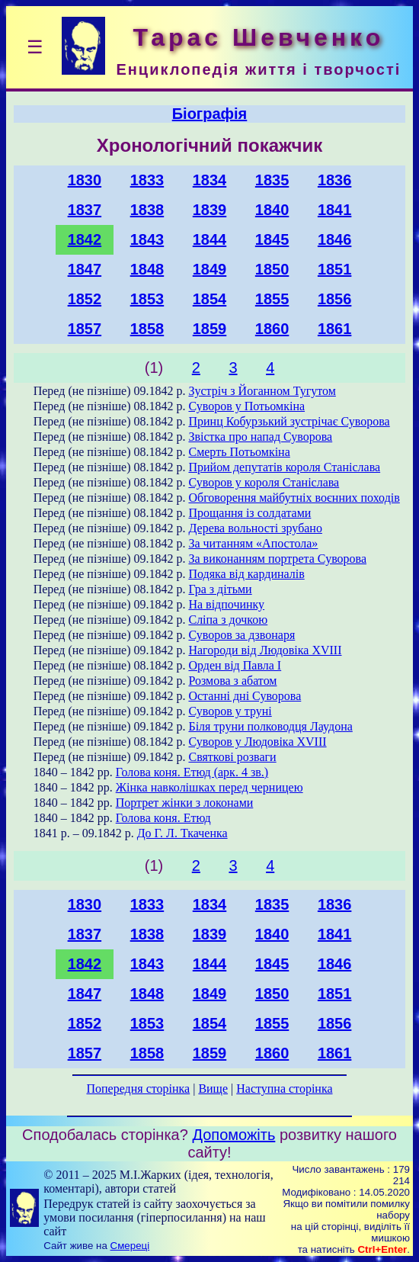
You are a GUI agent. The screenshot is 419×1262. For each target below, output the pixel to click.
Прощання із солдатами (249, 512)
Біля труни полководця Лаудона (270, 726)
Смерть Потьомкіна (238, 451)
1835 (272, 180)
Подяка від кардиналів (246, 573)
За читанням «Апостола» (253, 543)
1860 (272, 328)
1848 (147, 269)
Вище (213, 1088)
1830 (85, 180)
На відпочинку (226, 604)
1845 (272, 239)
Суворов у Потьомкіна (246, 406)
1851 (335, 269)
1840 (272, 209)
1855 (272, 299)
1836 (335, 180)
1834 (210, 180)
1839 (210, 209)
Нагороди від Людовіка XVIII (264, 650)
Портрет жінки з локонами (185, 802)
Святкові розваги (232, 756)
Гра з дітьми (219, 589)
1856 (335, 299)
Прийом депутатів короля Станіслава (284, 467)
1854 (210, 299)
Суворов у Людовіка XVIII (257, 741)
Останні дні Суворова (244, 695)
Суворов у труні (229, 711)
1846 (335, 239)
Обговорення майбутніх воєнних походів (293, 497)
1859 (210, 328)
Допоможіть (233, 1134)
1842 (85, 239)
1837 (85, 209)
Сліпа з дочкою (227, 619)
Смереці (130, 1245)
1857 (85, 328)
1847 (85, 269)
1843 (147, 239)
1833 (147, 180)
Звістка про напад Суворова (260, 436)
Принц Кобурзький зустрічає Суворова (288, 421)
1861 (335, 328)
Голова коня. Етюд (163, 817)
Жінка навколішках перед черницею (209, 787)
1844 (210, 239)
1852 (85, 299)
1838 (147, 209)
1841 (335, 209)
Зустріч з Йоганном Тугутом (261, 390)
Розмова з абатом (232, 680)
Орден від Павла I (234, 665)
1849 (210, 269)
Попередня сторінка (138, 1088)
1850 (272, 269)
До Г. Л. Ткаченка (182, 833)
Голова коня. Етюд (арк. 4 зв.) (192, 772)
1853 (147, 299)
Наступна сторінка (284, 1088)
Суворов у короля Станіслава (263, 482)
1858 (147, 328)
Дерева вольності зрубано (254, 528)
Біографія (210, 113)
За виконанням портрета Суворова (277, 558)
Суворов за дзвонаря (241, 634)
